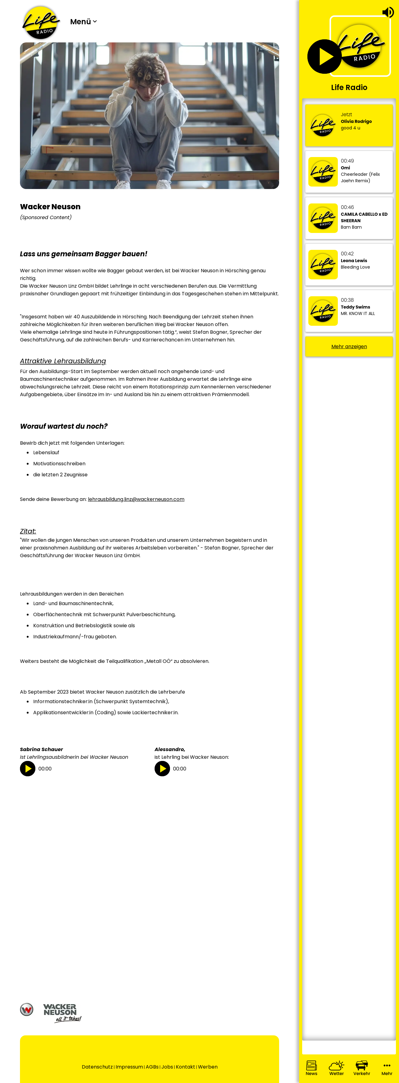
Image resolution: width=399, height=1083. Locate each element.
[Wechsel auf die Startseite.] (41, 22)
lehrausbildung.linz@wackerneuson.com (136, 499)
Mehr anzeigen (349, 346)
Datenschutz (97, 1066)
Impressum (129, 1066)
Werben (208, 1066)
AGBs (152, 1066)
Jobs (167, 1066)
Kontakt (185, 1066)
